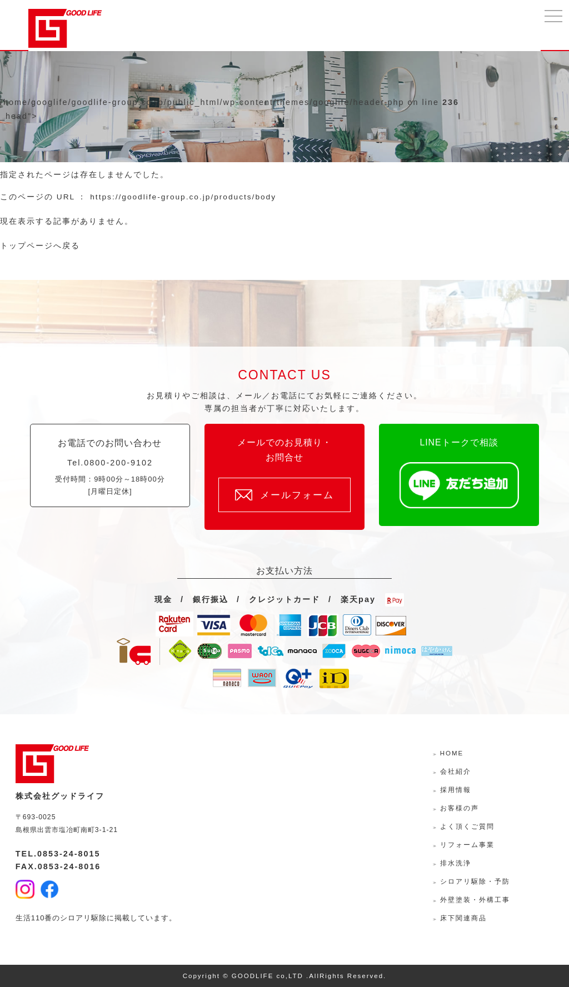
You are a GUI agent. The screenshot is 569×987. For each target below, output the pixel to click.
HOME (452, 753)
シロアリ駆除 (83, 918)
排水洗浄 (455, 863)
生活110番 (34, 918)
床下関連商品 (463, 918)
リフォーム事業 (467, 844)
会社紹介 (455, 771)
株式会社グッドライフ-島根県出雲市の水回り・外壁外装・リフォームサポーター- (65, 28)
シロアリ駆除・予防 (475, 881)
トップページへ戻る (40, 246)
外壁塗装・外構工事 (475, 899)
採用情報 (455, 789)
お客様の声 (459, 808)
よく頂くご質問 (467, 826)
